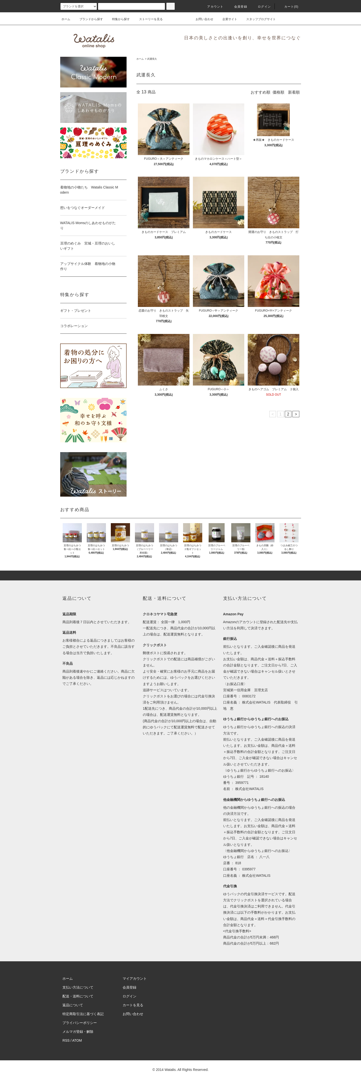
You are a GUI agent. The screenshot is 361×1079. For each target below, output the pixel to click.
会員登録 (237, 6)
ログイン (261, 6)
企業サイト (227, 19)
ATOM (77, 1040)
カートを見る (133, 1005)
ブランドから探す (88, 19)
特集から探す (118, 19)
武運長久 (152, 59)
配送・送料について (77, 996)
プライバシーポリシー (79, 1023)
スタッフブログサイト (258, 19)
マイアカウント (135, 978)
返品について (72, 1005)
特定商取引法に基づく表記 (83, 1014)
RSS (66, 1040)
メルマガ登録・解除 (77, 1032)
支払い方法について (77, 987)
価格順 (278, 92)
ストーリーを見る (148, 19)
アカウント (212, 6)
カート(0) (288, 6)
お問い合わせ (201, 19)
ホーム (65, 19)
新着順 (294, 92)
